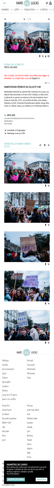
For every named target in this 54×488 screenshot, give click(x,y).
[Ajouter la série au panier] (48, 145)
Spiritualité (6, 382)
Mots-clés (11, 115)
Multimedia (31, 369)
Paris (4, 435)
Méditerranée (32, 418)
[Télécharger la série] (45, 145)
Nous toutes (8, 124)
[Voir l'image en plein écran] (48, 56)
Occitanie (5, 414)
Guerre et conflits (9, 399)
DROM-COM (6, 422)
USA (28, 431)
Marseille (5, 431)
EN (49, 83)
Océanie (30, 422)
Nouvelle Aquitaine (9, 418)
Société (5, 364)
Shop (29, 377)
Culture (5, 377)
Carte (16, 9)
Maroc (29, 444)
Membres (5, 9)
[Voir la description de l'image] (45, 56)
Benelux (30, 435)
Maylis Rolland (10, 67)
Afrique (30, 405)
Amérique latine (33, 410)
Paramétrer (41, 479)
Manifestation (8, 121)
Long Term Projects (9, 395)
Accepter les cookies (16, 479)
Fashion (5, 390)
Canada (29, 427)
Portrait (30, 360)
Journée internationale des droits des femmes (19, 118)
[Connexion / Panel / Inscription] (50, 3)
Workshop (31, 373)
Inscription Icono (8, 485)
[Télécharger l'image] (40, 56)
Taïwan (29, 440)
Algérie (29, 448)
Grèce (29, 457)
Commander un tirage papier (16, 130)
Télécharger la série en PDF (16, 133)
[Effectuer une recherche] (47, 3)
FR (46, 83)
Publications (29, 9)
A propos (44, 9)
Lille (3, 427)
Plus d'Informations (13, 474)
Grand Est (5, 405)
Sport (4, 373)
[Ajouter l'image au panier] (42, 56)
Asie (28, 414)
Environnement (8, 369)
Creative (5, 386)
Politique (5, 360)
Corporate (31, 364)
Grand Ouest (6, 410)
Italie (29, 452)
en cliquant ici (35, 78)
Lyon (4, 440)
